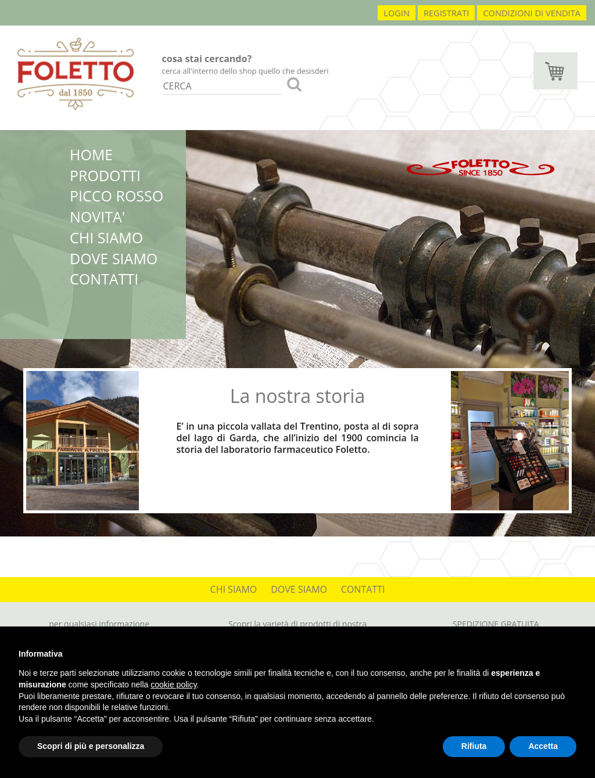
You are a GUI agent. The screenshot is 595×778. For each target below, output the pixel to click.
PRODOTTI (105, 175)
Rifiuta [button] (474, 746)
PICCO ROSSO (116, 196)
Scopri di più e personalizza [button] (90, 746)
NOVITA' (97, 216)
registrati (446, 13)
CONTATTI (104, 279)
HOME (91, 154)
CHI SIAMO (106, 237)
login (396, 13)
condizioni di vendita (531, 13)
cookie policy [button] (173, 684)
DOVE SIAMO (113, 258)
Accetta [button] (543, 746)
